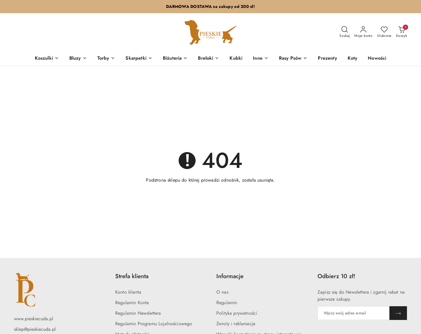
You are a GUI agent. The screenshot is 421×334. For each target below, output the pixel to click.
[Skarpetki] (138, 58)
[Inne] (261, 58)
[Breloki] (208, 58)
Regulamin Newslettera (138, 313)
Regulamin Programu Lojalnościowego (153, 323)
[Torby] (106, 58)
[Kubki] (236, 58)
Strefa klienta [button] (132, 276)
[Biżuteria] (175, 58)
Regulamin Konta (132, 302)
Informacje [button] (230, 276)
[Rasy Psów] (293, 58)
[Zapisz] (398, 313)
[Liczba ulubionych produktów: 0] (384, 32)
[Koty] (352, 58)
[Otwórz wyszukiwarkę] (344, 32)
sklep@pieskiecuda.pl (35, 329)
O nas (222, 292)
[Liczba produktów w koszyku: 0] (401, 32)
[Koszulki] (46, 58)
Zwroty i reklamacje (235, 323)
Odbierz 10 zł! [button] (336, 276)
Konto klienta (128, 292)
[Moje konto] (363, 32)
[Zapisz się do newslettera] (353, 313)
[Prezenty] (327, 58)
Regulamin (226, 302)
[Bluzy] (78, 58)
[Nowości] (377, 58)
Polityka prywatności (236, 313)
